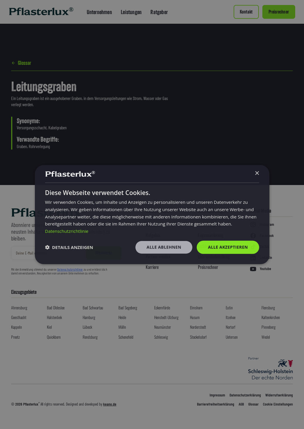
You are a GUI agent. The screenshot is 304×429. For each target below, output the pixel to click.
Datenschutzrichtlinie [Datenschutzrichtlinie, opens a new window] (67, 231)
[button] (69, 247)
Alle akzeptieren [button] (228, 247)
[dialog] (152, 214)
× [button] (257, 173)
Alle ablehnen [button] (164, 247)
